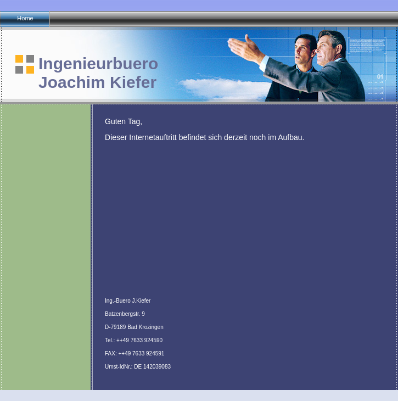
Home (25, 18)
